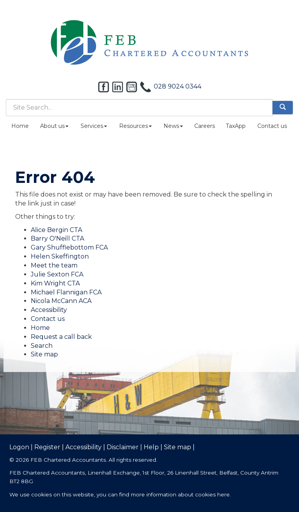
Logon (19, 447)
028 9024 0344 (177, 86)
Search (42, 345)
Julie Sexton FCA (57, 274)
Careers (204, 125)
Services (94, 125)
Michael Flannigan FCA (66, 292)
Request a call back (61, 336)
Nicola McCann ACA (61, 301)
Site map (44, 354)
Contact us (272, 125)
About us (54, 125)
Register (47, 447)
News (173, 125)
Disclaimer (123, 447)
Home (20, 125)
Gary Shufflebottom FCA (69, 247)
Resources (135, 125)
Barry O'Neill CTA (57, 238)
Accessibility (49, 310)
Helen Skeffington (60, 256)
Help (151, 447)
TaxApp (236, 125)
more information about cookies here (180, 494)
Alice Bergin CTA (56, 230)
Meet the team (54, 265)
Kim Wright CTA (55, 283)
